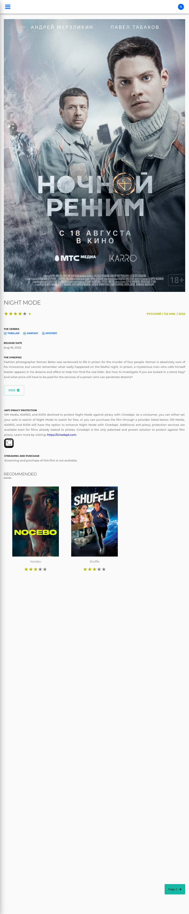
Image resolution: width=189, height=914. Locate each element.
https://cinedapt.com (61, 434)
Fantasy (30, 333)
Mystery (49, 333)
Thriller (11, 333)
